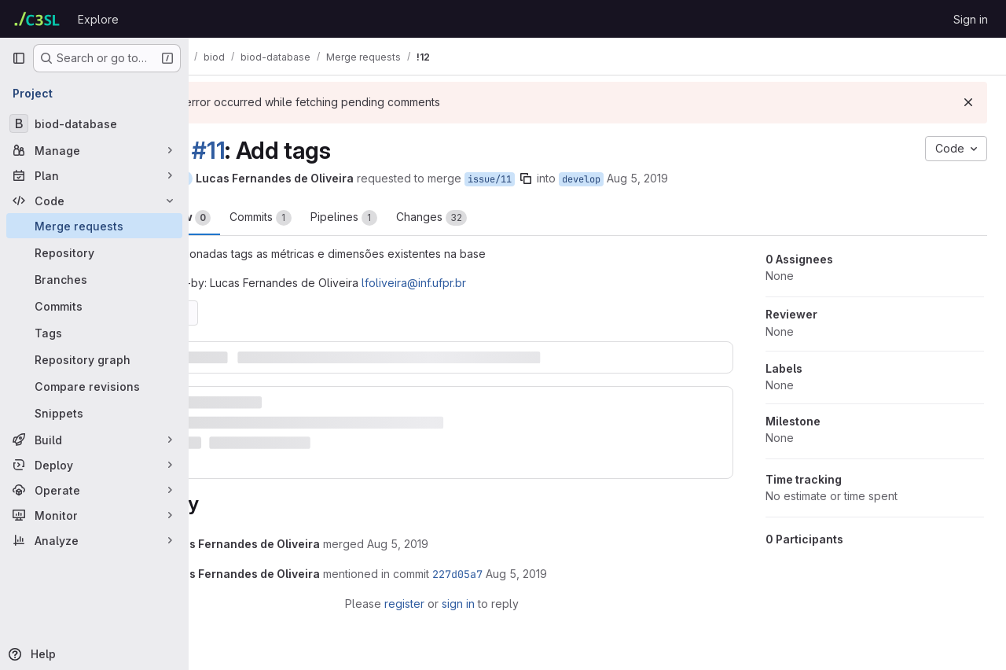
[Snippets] (94, 412)
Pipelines (420, 218)
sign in (496, 591)
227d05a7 (534, 562)
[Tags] (94, 332)
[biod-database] (94, 123)
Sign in (970, 19)
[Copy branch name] (602, 178)
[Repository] (94, 252)
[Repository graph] (94, 359)
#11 (285, 150)
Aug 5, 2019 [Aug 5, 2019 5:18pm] (714, 178)
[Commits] (94, 305)
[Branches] (94, 279)
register (443, 591)
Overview (252, 218)
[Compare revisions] (94, 386)
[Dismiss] (968, 102)
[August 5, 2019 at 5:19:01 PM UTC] (593, 562)
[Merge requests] (94, 225)
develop (658, 179)
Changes (508, 218)
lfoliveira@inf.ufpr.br (491, 282)
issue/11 (567, 179)
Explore (98, 19)
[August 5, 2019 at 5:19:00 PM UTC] (474, 532)
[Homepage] (37, 18)
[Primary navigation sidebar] (18, 58)
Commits (338, 218)
